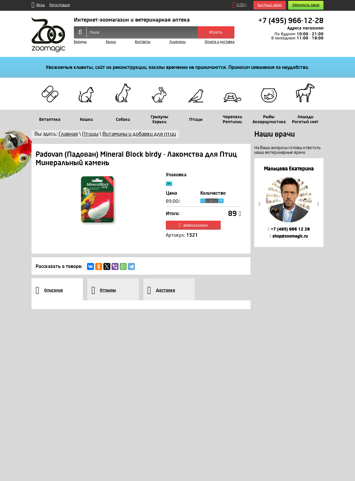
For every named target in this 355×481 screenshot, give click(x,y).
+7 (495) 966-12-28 (290, 21)
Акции (111, 42)
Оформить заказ (305, 5)
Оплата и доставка (219, 42)
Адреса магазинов (305, 28)
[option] (288, 202)
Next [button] (318, 204)
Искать (215, 32)
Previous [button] (259, 204)
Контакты (142, 42)
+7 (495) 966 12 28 (289, 229)
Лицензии (177, 42)
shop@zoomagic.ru (289, 236)
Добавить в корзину (203, 230)
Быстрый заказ (269, 5)
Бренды (80, 42)
